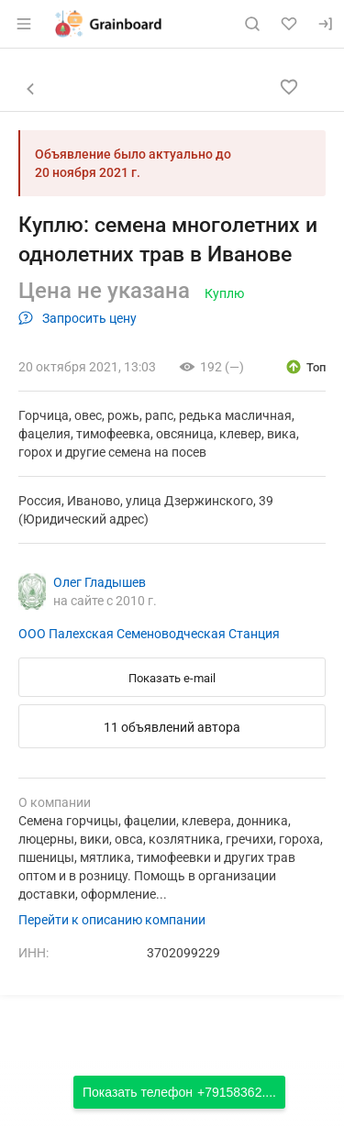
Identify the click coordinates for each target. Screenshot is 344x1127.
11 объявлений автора (172, 727)
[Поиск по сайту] (252, 24)
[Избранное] (289, 24)
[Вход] (325, 24)
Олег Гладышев (99, 582)
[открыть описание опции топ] (305, 367)
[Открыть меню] (24, 24)
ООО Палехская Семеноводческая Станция (149, 633)
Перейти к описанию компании (111, 919)
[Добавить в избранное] (289, 87)
